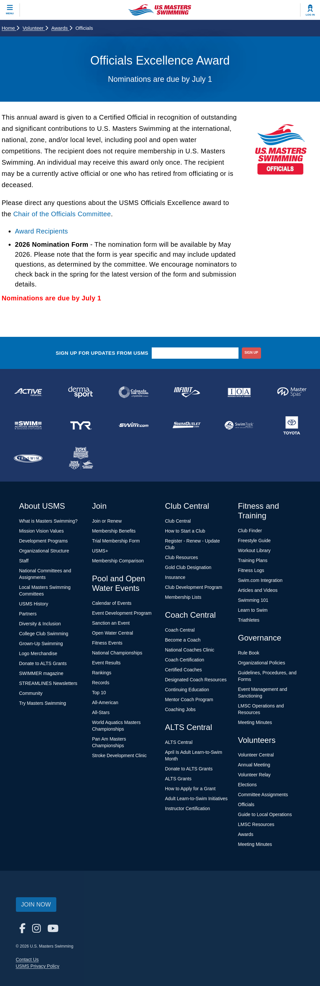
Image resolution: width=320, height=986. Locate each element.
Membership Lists (183, 597)
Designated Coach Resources (196, 679)
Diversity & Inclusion (40, 623)
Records (100, 682)
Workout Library (254, 550)
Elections (247, 784)
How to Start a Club (185, 531)
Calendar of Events (112, 603)
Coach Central (180, 630)
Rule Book (248, 652)
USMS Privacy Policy (37, 966)
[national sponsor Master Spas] (292, 392)
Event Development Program (122, 613)
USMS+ (100, 550)
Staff (24, 560)
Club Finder (250, 530)
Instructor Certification (187, 808)
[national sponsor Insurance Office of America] (239, 392)
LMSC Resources (256, 824)
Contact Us (27, 959)
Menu (10, 13)
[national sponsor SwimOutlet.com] (186, 425)
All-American (105, 702)
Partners (28, 613)
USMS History (33, 603)
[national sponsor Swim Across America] (28, 425)
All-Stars (101, 712)
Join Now (36, 904)
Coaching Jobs (180, 709)
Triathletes (248, 620)
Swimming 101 (253, 600)
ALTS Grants (178, 778)
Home (10, 28)
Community (31, 693)
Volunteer (35, 28)
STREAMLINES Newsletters (48, 683)
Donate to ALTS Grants (43, 663)
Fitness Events (107, 643)
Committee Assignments (263, 794)
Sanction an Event (111, 623)
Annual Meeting (254, 764)
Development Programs (43, 541)
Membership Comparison (118, 560)
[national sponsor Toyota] (292, 425)
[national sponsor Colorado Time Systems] (133, 392)
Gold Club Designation (188, 567)
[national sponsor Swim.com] (133, 425)
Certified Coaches (183, 669)
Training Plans (252, 560)
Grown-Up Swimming (41, 643)
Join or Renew (107, 521)
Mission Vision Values (41, 531)
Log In (310, 14)
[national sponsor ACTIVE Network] (28, 392)
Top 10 (99, 692)
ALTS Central (178, 742)
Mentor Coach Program (189, 699)
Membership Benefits (114, 531)
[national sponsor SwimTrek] (239, 425)
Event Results (106, 662)
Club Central (178, 521)
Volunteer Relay (254, 774)
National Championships (117, 652)
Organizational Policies (261, 662)
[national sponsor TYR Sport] (80, 425)
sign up (251, 352)
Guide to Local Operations (265, 814)
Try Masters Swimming (42, 703)
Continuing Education (187, 689)
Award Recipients (41, 231)
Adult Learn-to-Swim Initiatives (196, 798)
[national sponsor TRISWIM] (28, 458)
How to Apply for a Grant (190, 788)
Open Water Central (112, 633)
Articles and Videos (258, 590)
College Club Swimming (44, 633)
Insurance (175, 577)
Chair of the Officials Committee (62, 214)
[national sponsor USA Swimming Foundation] (80, 458)
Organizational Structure (44, 550)
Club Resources (181, 557)
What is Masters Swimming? (48, 521)
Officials (246, 804)
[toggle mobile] (10, 10)
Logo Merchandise (38, 653)
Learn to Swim (252, 610)
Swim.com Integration (260, 580)
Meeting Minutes (255, 722)
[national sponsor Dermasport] (80, 392)
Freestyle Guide (254, 540)
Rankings (101, 672)
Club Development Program (193, 587)
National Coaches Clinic (189, 649)
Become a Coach (182, 640)
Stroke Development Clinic (119, 755)
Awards (61, 28)
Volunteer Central (256, 754)
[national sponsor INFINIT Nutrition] (186, 392)
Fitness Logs (251, 570)
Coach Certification (184, 659)
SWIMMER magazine (41, 673)
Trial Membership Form (116, 541)
